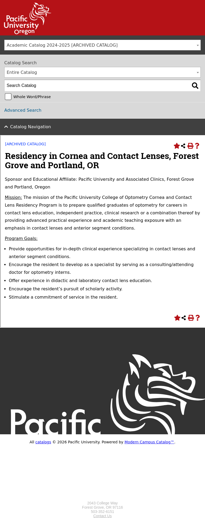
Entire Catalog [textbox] (22, 72)
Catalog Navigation (30, 126)
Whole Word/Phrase (32, 97)
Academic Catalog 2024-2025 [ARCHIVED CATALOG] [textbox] (62, 45)
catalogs (43, 442)
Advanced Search (22, 110)
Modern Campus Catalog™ (149, 442)
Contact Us (102, 516)
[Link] (25, 33)
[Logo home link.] (102, 499)
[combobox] (102, 45)
